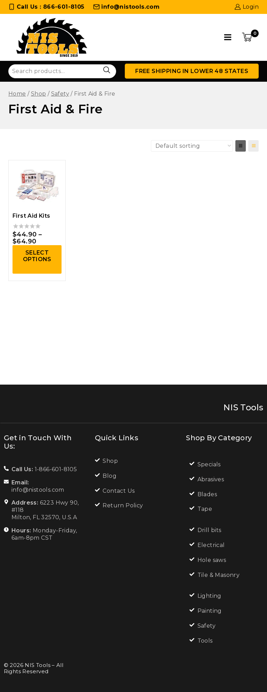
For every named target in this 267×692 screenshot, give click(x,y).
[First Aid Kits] (37, 184)
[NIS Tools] (51, 37)
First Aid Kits (31, 215)
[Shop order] (192, 146)
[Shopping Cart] (250, 37)
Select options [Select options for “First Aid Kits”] (37, 256)
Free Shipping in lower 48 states (191, 71)
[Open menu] (228, 37)
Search (106, 70)
